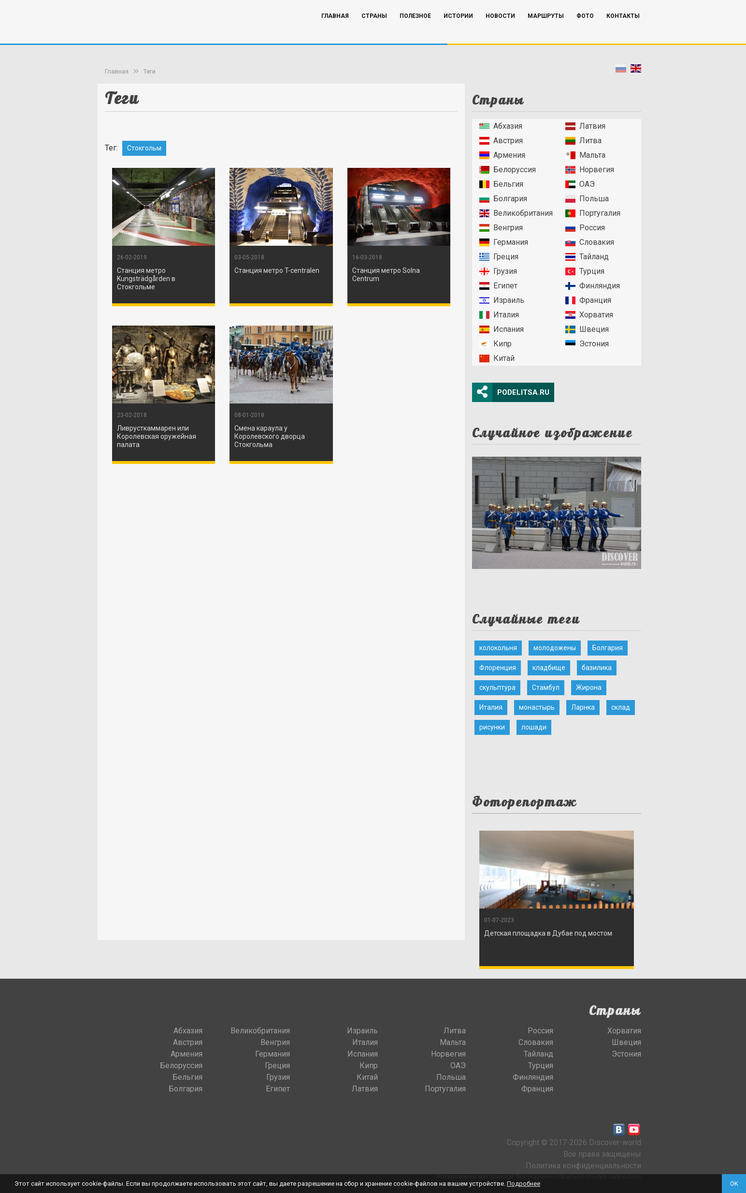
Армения (502, 155)
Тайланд (587, 256)
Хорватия (589, 314)
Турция (584, 271)
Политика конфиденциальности (583, 1165)
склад (620, 707)
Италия (499, 314)
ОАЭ (580, 184)
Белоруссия (507, 169)
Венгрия (501, 227)
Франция (588, 300)
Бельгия (501, 184)
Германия (503, 242)
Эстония (587, 343)
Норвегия (589, 169)
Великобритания (516, 213)
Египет (498, 285)
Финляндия (592, 285)
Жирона (589, 687)
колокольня (498, 648)
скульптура (497, 687)
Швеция (587, 329)
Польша (587, 198)
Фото (585, 30)
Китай (497, 358)
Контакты (623, 30)
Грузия (498, 271)
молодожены (554, 648)
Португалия (592, 213)
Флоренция (497, 667)
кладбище (548, 667)
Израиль (501, 300)
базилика (597, 667)
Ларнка (583, 707)
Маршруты (546, 30)
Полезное (415, 30)
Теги (149, 71)
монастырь (537, 707)
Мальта (585, 155)
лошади (533, 727)
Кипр (495, 343)
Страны (374, 30)
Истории (458, 30)
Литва (583, 140)
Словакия (589, 242)
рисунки (492, 727)
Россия (585, 227)
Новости (500, 30)
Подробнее (523, 1183)
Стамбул (546, 687)
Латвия (585, 126)
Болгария (503, 198)
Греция (498, 256)
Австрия (501, 140)
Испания (501, 329)
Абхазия (500, 126)
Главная (335, 30)
